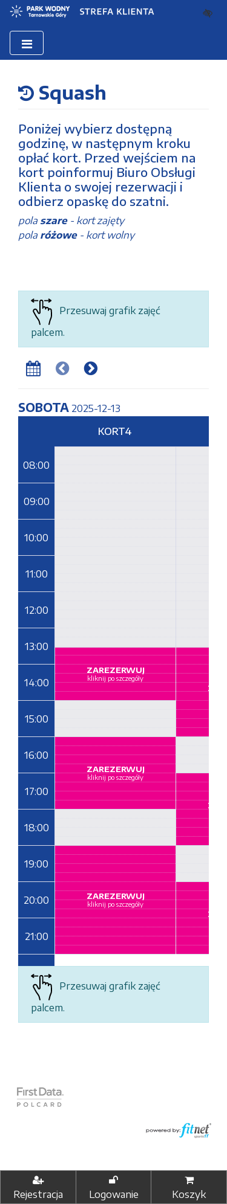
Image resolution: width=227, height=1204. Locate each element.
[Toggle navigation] (27, 43)
